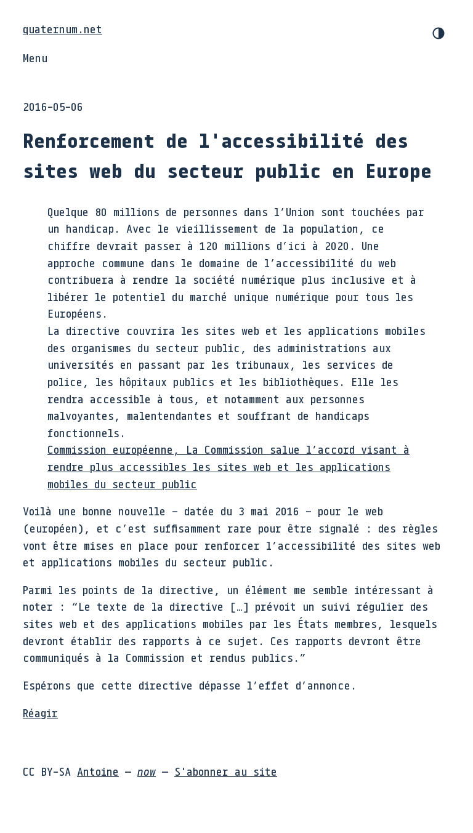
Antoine (98, 771)
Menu (35, 58)
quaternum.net (62, 29)
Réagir (40, 713)
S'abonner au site (225, 771)
